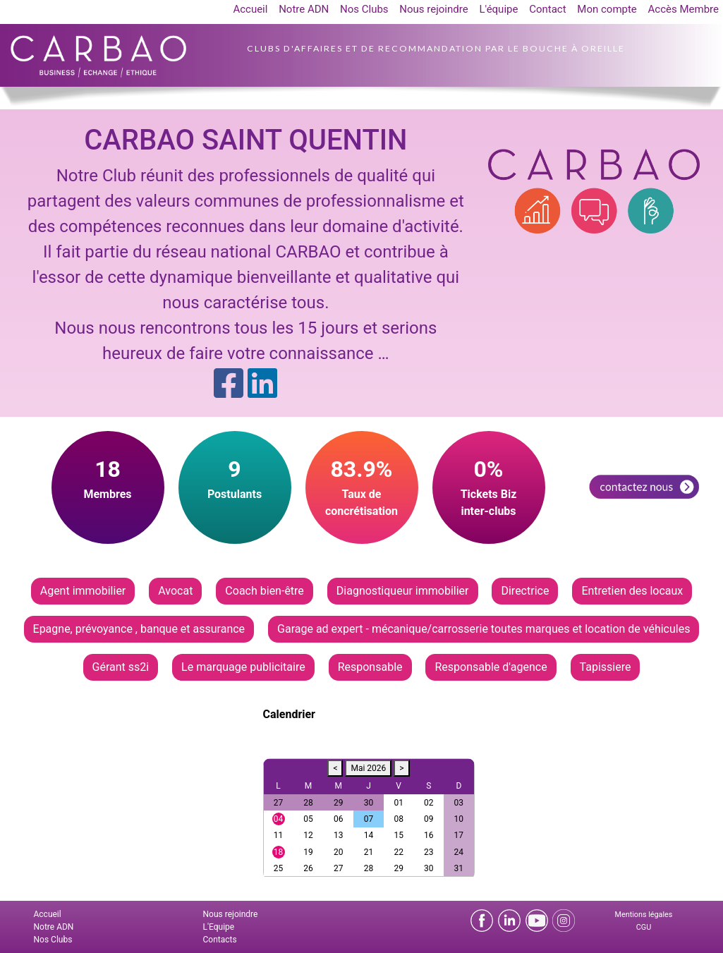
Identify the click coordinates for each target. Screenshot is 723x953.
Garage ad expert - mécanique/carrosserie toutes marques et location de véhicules (483, 629)
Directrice (525, 590)
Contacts (220, 940)
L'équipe (498, 9)
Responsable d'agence (491, 667)
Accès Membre (683, 9)
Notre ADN (304, 9)
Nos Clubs (364, 9)
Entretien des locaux (632, 590)
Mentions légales (644, 914)
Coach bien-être (264, 590)
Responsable (370, 667)
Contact (547, 9)
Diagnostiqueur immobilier (402, 590)
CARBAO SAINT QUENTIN (245, 140)
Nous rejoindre (433, 9)
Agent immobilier (83, 590)
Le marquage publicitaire (243, 667)
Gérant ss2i (121, 667)
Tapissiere (605, 667)
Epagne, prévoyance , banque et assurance (139, 629)
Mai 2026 (368, 768)
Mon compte (607, 9)
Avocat (175, 590)
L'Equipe (219, 927)
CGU (643, 927)
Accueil (250, 9)
